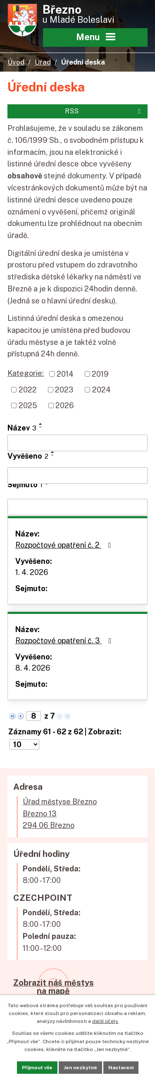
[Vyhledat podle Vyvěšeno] (77, 475)
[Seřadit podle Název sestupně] (40, 427)
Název (21, 427)
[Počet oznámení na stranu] (24, 744)
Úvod (15, 62)
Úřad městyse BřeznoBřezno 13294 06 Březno (60, 813)
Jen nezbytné (80, 1067)
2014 (65, 374)
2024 (101, 389)
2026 (64, 405)
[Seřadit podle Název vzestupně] (40, 424)
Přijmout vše (37, 1067)
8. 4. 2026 (32, 668)
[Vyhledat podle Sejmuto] (77, 507)
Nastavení (121, 1067)
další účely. (105, 1021)
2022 (28, 389)
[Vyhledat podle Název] (77, 443)
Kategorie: (25, 373)
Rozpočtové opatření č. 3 (65, 640)
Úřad (43, 62)
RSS (104, 111)
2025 (28, 405)
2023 (64, 389)
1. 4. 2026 (31, 572)
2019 (100, 374)
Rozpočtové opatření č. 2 (64, 545)
